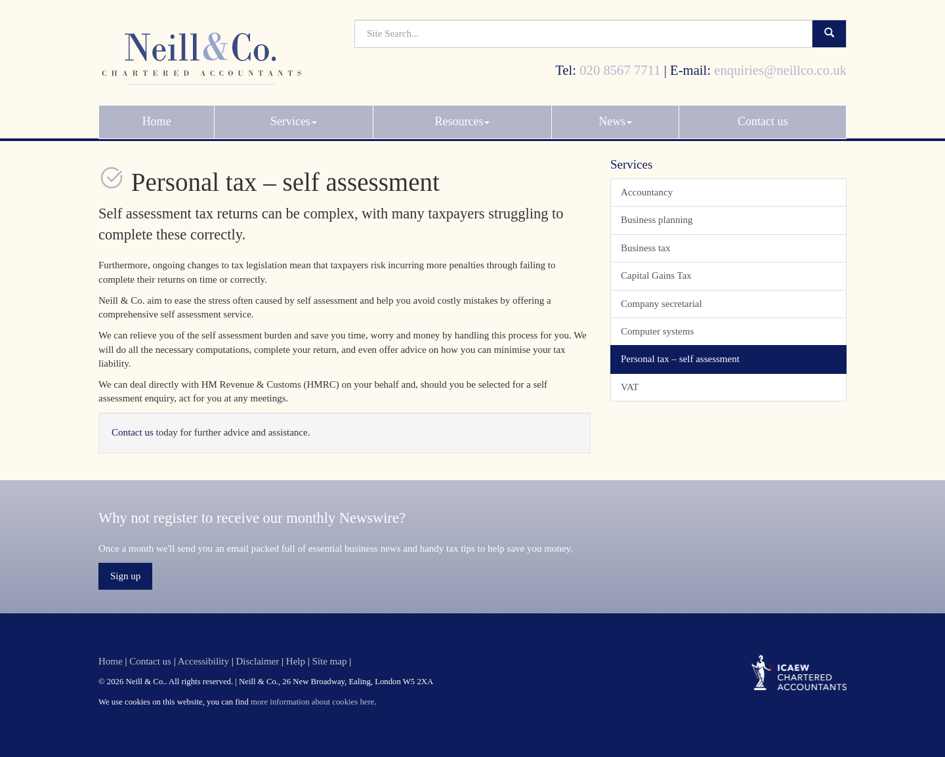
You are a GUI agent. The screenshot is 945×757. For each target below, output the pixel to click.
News (615, 116)
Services (293, 116)
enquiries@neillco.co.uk (780, 64)
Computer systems (657, 331)
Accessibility (203, 661)
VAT (630, 387)
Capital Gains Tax (656, 275)
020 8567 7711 (619, 64)
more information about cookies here (312, 701)
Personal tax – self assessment (680, 359)
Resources (462, 116)
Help (295, 661)
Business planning (657, 220)
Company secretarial (661, 303)
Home (156, 116)
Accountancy (647, 192)
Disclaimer (257, 661)
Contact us (763, 116)
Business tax (645, 248)
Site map (329, 661)
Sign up (125, 576)
